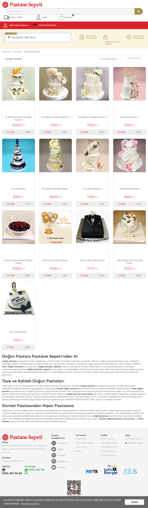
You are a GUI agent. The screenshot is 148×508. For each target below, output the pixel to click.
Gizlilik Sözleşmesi (108, 453)
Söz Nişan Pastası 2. (129, 117)
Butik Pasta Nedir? (133, 441)
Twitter (57, 451)
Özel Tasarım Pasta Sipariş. (55, 261)
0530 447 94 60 (12, 476)
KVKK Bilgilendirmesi (109, 449)
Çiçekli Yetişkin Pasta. (130, 189)
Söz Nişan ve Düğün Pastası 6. (92, 117)
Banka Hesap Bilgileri (85, 445)
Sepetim (65, 17)
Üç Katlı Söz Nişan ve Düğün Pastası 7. (18, 118)
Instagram (59, 464)
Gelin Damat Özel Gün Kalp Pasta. (129, 263)
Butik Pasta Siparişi (15, 25)
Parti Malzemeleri (44, 25)
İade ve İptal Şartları (109, 445)
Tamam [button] (134, 502)
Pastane (17, 52)
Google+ (58, 457)
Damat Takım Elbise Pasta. (92, 261)
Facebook (59, 445)
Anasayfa (6, 52)
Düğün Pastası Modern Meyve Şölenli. (18, 263)
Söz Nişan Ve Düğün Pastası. (55, 189)
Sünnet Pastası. (18, 189)
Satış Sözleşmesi (108, 458)
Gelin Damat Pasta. (18, 334)
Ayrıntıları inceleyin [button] (30, 504)
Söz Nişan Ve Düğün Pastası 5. (55, 117)
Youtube (58, 470)
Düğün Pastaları (13, 59)
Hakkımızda (81, 441)
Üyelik (41, 17)
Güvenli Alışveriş (107, 441)
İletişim (79, 453)
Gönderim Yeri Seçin (23, 37)
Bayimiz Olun (81, 449)
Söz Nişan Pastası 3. (92, 189)
